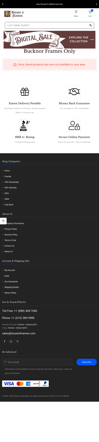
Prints (7, 171)
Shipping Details (11, 287)
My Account (9, 270)
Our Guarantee (11, 281)
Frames (7, 176)
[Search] (91, 25)
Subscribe (86, 362)
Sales (6, 199)
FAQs (6, 276)
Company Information (14, 223)
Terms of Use (10, 240)
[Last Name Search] (49, 25)
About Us (8, 251)
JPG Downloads (11, 182)
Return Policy (10, 293)
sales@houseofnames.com (18, 333)
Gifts (6, 193)
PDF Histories (10, 188)
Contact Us (9, 246)
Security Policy (10, 234)
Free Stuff (8, 205)
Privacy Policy (10, 229)
